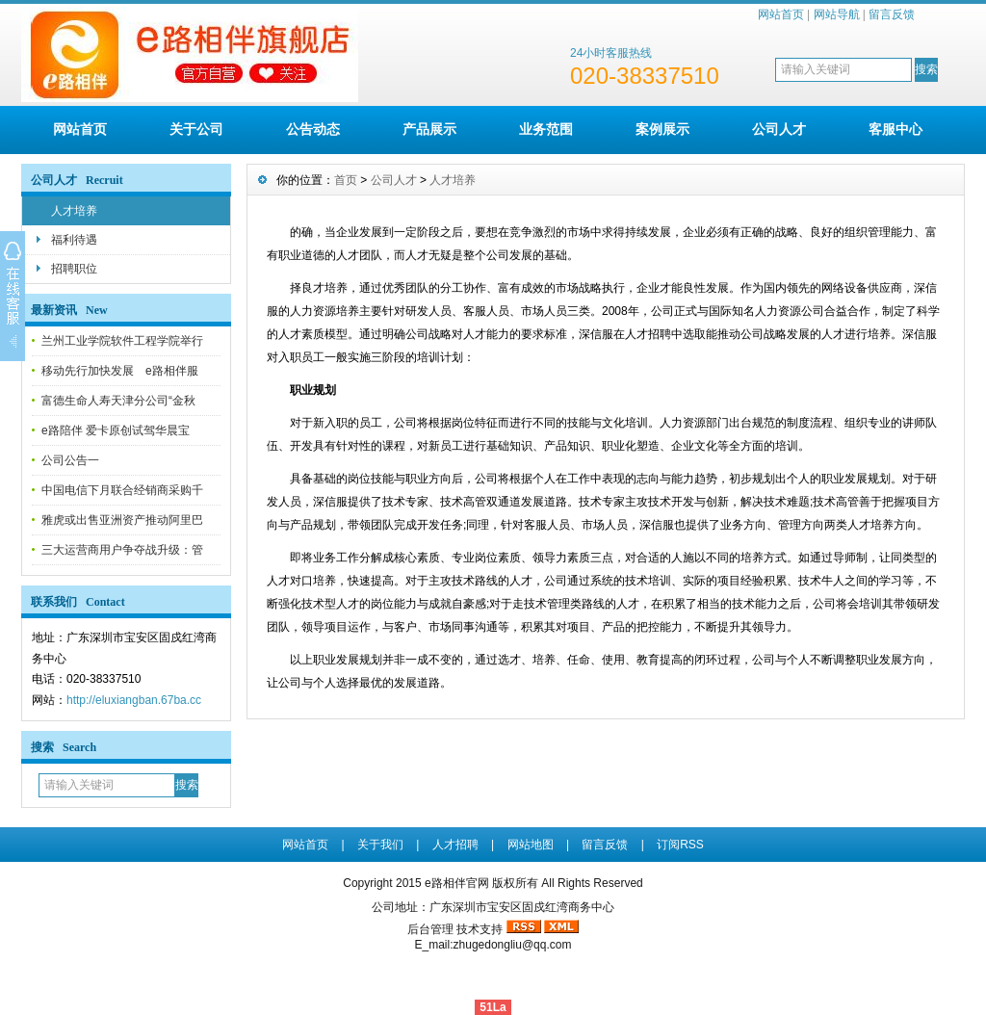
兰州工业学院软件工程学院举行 (122, 341)
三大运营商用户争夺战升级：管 (122, 550)
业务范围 (546, 129)
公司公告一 (70, 460)
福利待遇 (74, 240)
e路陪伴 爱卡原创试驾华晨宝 (115, 430)
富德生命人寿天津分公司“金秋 (118, 400)
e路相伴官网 (457, 883)
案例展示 (662, 129)
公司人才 (779, 129)
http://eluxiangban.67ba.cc (133, 700)
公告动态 (313, 129)
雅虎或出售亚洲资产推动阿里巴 (122, 520)
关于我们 (380, 844)
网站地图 (530, 844)
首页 (345, 180)
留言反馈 (892, 14)
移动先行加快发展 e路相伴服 (119, 370)
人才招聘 (455, 844)
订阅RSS (680, 844)
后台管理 (430, 929)
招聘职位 (74, 268)
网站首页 (781, 14)
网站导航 (837, 14)
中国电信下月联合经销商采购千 (122, 490)
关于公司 (196, 129)
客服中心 (895, 129)
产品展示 (429, 129)
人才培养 (74, 211)
